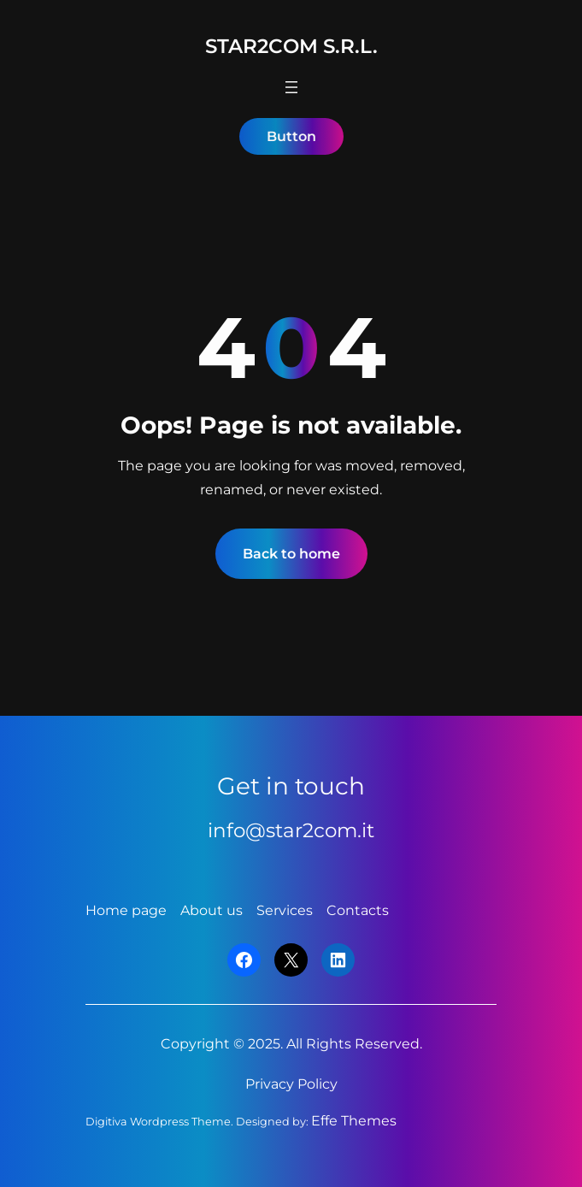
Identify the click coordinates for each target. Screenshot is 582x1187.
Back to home (291, 554)
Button (291, 136)
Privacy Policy (291, 1084)
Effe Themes (354, 1121)
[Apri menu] (291, 87)
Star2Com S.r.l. (291, 46)
